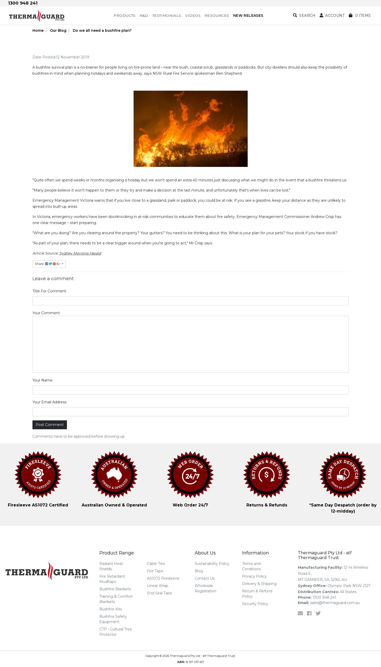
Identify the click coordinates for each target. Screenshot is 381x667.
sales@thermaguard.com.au (329, 602)
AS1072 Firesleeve (163, 578)
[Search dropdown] (304, 15)
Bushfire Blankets (115, 589)
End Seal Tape (159, 593)
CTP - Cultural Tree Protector (115, 632)
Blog (199, 571)
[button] (332, 15)
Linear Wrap (157, 585)
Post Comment (50, 424)
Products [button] (124, 15)
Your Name (42, 380)
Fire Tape (155, 571)
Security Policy (255, 603)
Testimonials (166, 15)
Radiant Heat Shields (111, 566)
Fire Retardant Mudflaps (112, 579)
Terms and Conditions (251, 566)
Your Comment (46, 313)
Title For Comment (49, 291)
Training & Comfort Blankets (116, 599)
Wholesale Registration (205, 588)
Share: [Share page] (48, 264)
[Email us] (300, 613)
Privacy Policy (254, 576)
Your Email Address (49, 402)
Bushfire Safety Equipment (113, 619)
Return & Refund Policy (257, 594)
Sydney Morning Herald (80, 253)
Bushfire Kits (110, 609)
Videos (193, 15)
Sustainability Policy (212, 563)
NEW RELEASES (248, 15)
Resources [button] (217, 15)
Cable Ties (156, 563)
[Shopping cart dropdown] (360, 15)
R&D (144, 15)
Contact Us (204, 578)
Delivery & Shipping (259, 583)
